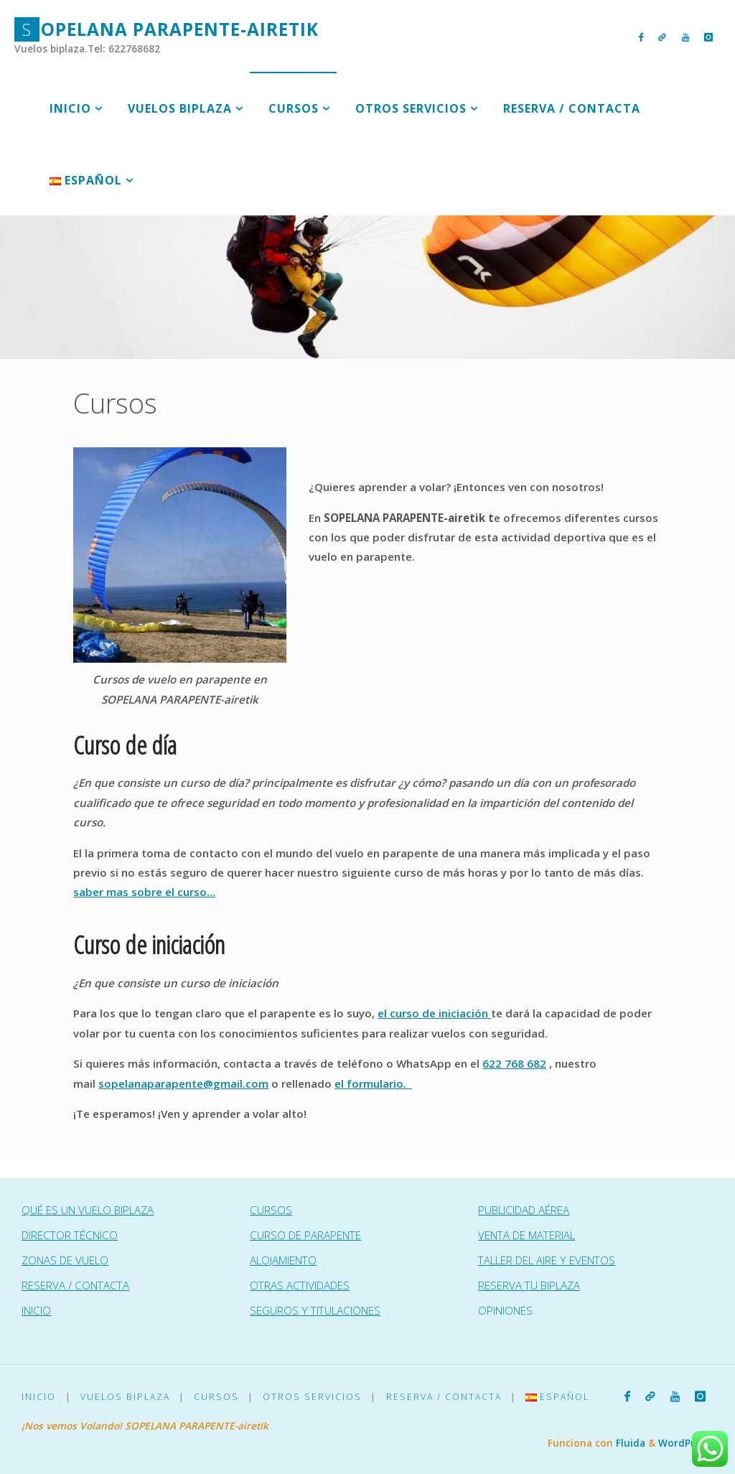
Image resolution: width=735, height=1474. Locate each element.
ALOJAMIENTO (283, 1260)
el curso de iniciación (434, 1013)
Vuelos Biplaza (125, 1397)
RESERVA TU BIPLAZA (529, 1285)
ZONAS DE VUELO (65, 1260)
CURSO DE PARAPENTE (305, 1235)
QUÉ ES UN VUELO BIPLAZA (88, 1210)
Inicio (39, 1397)
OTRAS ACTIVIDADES (300, 1285)
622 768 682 (514, 1063)
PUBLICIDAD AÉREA (523, 1210)
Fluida (629, 1443)
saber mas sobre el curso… (144, 892)
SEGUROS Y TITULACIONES (315, 1310)
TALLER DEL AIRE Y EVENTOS (546, 1260)
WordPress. (685, 1443)
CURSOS (271, 1210)
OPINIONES (505, 1310)
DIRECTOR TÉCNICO (70, 1235)
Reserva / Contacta (444, 1397)
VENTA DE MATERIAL (526, 1235)
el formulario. (373, 1083)
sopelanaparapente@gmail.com (183, 1083)
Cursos (216, 1397)
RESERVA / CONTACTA (75, 1285)
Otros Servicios (312, 1397)
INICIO (36, 1310)
